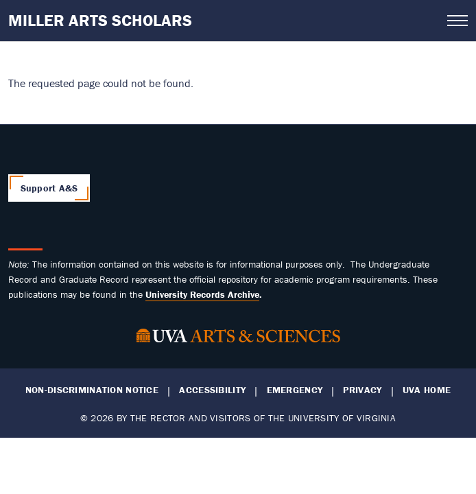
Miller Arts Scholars (100, 20)
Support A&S (49, 188)
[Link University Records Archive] (202, 294)
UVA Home (427, 390)
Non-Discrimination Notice (91, 390)
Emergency (295, 390)
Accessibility (212, 390)
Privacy (362, 390)
